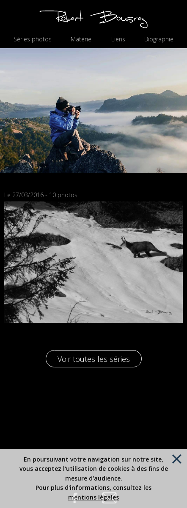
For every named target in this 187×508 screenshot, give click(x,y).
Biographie (158, 39)
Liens (118, 39)
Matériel (82, 39)
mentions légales (93, 497)
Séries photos (33, 39)
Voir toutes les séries (94, 359)
